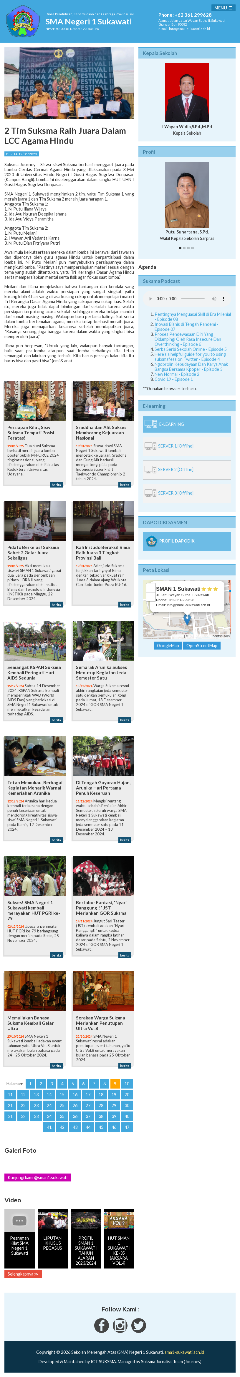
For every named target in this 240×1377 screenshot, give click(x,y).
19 (114, 1094)
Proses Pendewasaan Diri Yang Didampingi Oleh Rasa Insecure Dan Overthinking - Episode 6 (188, 339)
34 (49, 1116)
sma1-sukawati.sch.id (184, 1352)
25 (62, 1105)
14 (49, 1094)
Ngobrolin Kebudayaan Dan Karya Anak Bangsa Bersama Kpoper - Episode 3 (191, 367)
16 (75, 1094)
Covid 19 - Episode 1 (174, 379)
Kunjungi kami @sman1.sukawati (37, 1177)
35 (62, 1116)
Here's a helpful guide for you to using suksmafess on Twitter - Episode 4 (190, 357)
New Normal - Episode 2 (177, 374)
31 (10, 1116)
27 (88, 1105)
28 (101, 1105)
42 (62, 1127)
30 (127, 1105)
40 (127, 1116)
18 (101, 1094)
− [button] (151, 596)
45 (101, 1127)
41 (49, 1127)
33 (36, 1116)
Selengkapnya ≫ (23, 1273)
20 (127, 1094)
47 (127, 1127)
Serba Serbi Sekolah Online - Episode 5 (191, 349)
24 (49, 1105)
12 (23, 1094)
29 (114, 1105)
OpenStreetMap (200, 636)
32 (23, 1116)
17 (88, 1094)
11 (10, 1094)
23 (36, 1105)
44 (88, 1127)
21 (10, 1105)
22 (23, 1105)
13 (36, 1094)
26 (75, 1105)
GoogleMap (168, 645)
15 (62, 1094)
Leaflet (178, 636)
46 (114, 1127)
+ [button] (151, 587)
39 (114, 1116)
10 (127, 1083)
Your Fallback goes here (187, 299)
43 (75, 1127)
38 (101, 1116)
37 (88, 1116)
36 (75, 1116)
